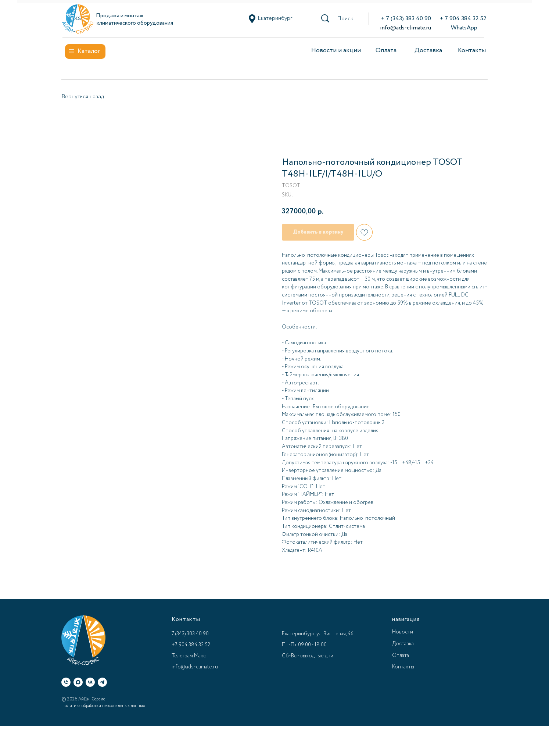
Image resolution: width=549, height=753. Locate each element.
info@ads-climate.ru (405, 28)
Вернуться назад (82, 96)
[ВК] (90, 682)
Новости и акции (336, 50)
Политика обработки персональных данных (103, 706)
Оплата (386, 50)
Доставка (428, 50)
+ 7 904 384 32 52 (463, 18)
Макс (200, 656)
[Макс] (78, 682)
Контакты (472, 50)
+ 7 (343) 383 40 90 (406, 18)
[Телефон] (66, 682)
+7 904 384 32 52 (191, 645)
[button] (345, 19)
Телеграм (182, 656)
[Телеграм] (102, 682)
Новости (402, 632)
